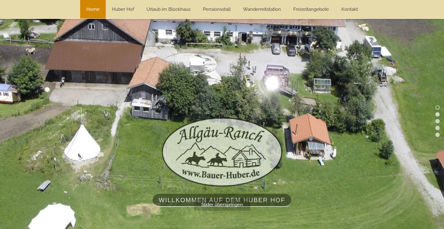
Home (93, 9)
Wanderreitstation (262, 9)
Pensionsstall (217, 9)
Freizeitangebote (311, 9)
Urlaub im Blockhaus (168, 9)
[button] (437, 107)
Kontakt (349, 9)
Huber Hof (123, 9)
